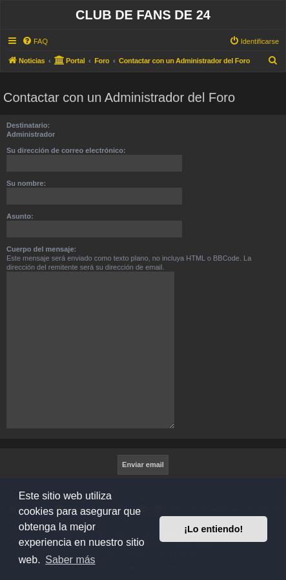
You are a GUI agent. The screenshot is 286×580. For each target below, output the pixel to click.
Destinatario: (28, 125)
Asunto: (20, 216)
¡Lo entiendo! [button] (213, 529)
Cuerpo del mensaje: (41, 249)
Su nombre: (26, 183)
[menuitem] (35, 41)
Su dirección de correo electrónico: (66, 150)
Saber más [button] (70, 559)
